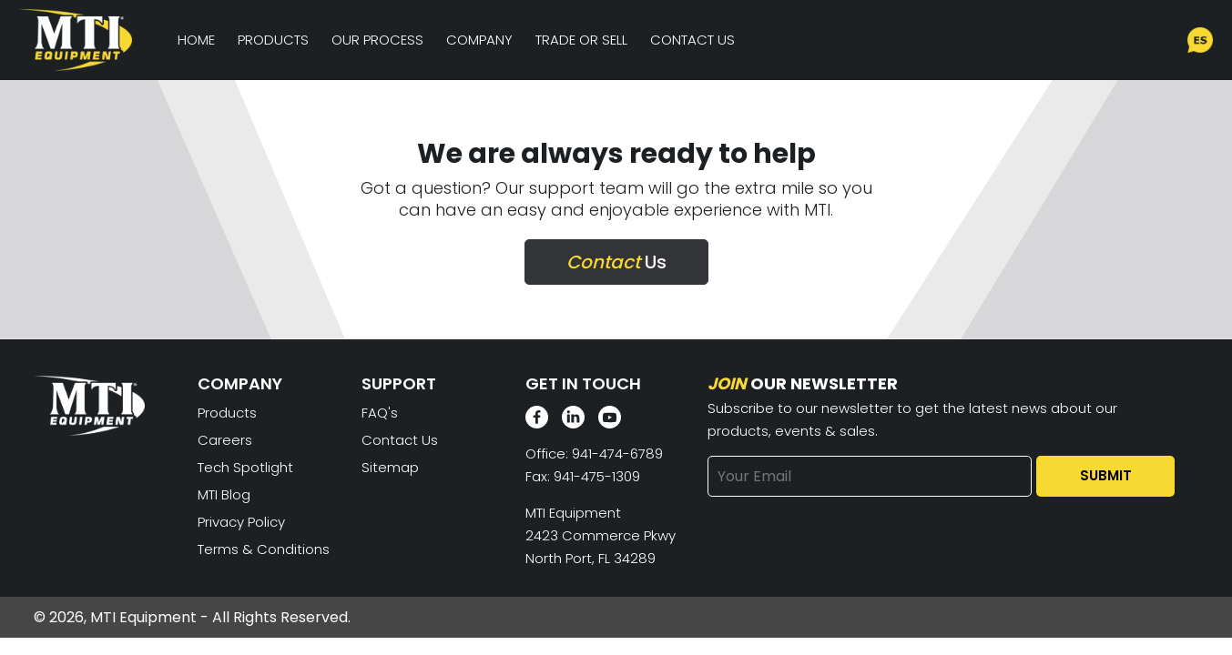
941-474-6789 (617, 453)
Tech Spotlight (245, 467)
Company (479, 39)
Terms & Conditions (264, 549)
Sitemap (390, 467)
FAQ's (379, 412)
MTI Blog (224, 494)
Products (273, 39)
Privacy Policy (241, 521)
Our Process (377, 39)
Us (616, 262)
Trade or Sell (581, 39)
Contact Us (692, 39)
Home (196, 39)
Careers (225, 439)
